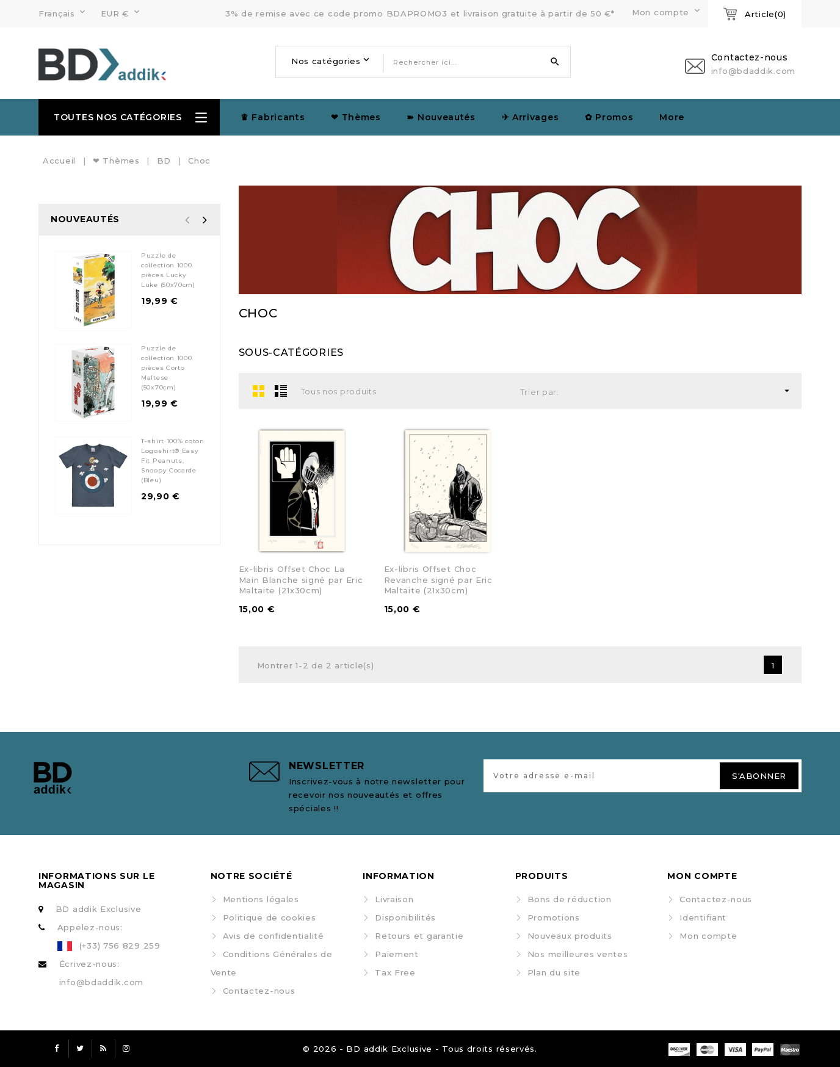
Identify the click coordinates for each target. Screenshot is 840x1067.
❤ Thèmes (356, 117)
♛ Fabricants (273, 117)
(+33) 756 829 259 (120, 945)
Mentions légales (261, 899)
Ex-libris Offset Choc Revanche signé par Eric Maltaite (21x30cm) (438, 579)
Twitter (80, 1049)
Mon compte (708, 936)
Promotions (553, 917)
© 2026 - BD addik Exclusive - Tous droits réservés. (420, 1049)
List (281, 391)
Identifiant (702, 917)
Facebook (57, 1049)
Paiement (397, 954)
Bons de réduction (569, 899)
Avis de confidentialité (273, 936)
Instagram (126, 1049)
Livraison (394, 899)
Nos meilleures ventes (577, 954)
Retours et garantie (419, 936)
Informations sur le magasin (96, 880)
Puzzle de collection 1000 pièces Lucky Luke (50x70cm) (168, 270)
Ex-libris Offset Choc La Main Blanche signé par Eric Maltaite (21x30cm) (301, 579)
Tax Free (395, 972)
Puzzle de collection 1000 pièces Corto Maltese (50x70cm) (166, 367)
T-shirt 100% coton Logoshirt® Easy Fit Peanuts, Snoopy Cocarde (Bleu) (173, 460)
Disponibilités (405, 917)
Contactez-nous (259, 991)
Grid (259, 391)
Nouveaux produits (569, 936)
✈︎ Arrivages (530, 117)
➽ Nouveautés (441, 117)
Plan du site (554, 972)
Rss (103, 1049)
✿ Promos (609, 117)
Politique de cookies (269, 917)
